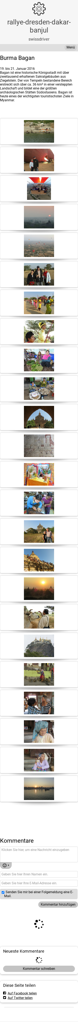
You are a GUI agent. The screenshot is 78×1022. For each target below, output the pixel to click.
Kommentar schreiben (39, 969)
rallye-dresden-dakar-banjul (39, 26)
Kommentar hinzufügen (58, 904)
